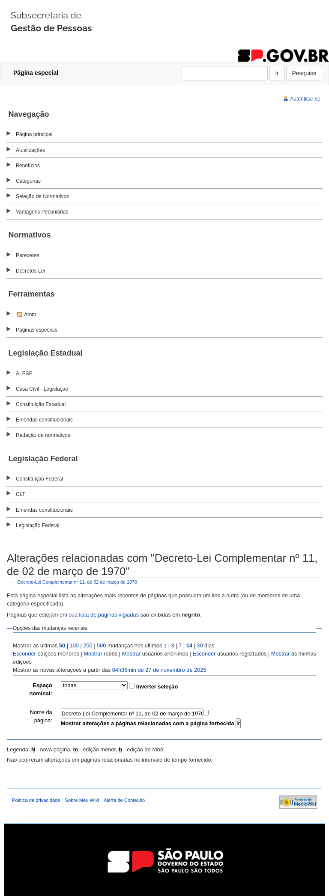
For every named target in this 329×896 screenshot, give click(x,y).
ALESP (24, 374)
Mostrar (93, 653)
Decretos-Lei (30, 271)
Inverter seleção (157, 686)
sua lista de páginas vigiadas (104, 614)
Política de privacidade (36, 800)
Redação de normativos (43, 435)
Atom (30, 314)
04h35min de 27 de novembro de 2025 (159, 670)
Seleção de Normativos (42, 196)
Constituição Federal (39, 479)
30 (200, 645)
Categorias (28, 181)
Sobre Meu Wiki (82, 800)
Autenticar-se (305, 99)
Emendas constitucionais (44, 420)
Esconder (24, 653)
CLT (20, 494)
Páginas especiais (36, 330)
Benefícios (28, 166)
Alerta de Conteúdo (124, 800)
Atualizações (30, 150)
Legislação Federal (37, 525)
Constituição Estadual (41, 404)
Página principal (34, 134)
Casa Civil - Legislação (42, 389)
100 (74, 645)
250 (87, 645)
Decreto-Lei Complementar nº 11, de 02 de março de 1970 (77, 581)
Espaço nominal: (40, 689)
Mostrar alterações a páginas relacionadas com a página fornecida (147, 723)
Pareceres (27, 255)
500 (101, 645)
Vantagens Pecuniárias (42, 212)
